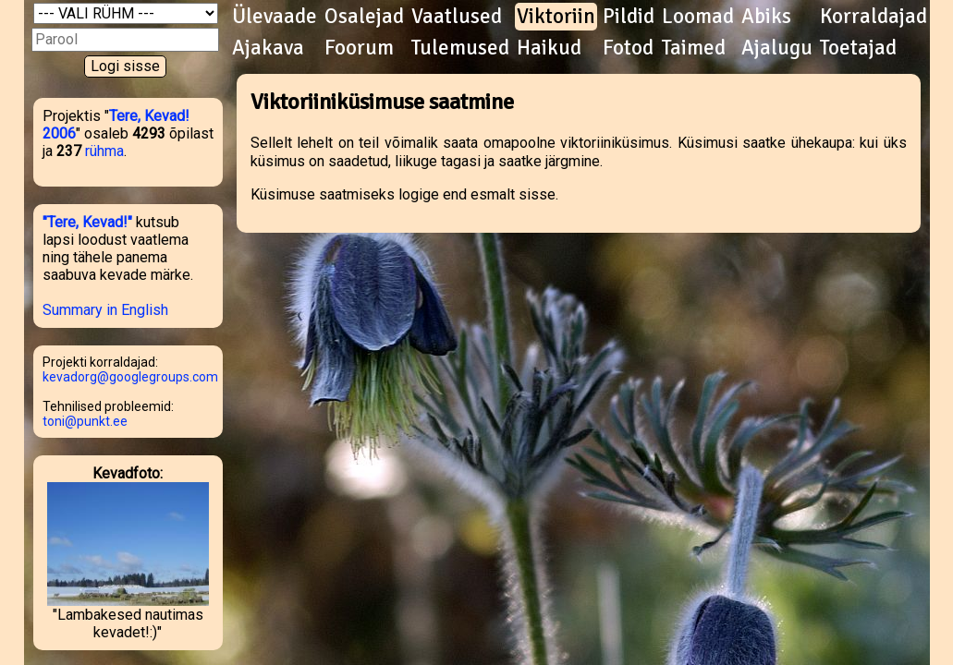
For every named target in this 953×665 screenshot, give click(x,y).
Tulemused (460, 48)
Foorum (359, 48)
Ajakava (268, 48)
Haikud (549, 48)
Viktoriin (556, 17)
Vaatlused (456, 17)
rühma (104, 151)
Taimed (694, 48)
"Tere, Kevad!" (87, 222)
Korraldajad (873, 17)
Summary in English (105, 310)
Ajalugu (776, 48)
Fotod (628, 48)
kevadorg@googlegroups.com (130, 376)
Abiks (766, 17)
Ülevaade (274, 17)
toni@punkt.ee (85, 421)
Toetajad (858, 48)
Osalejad (364, 17)
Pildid (628, 17)
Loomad (698, 17)
